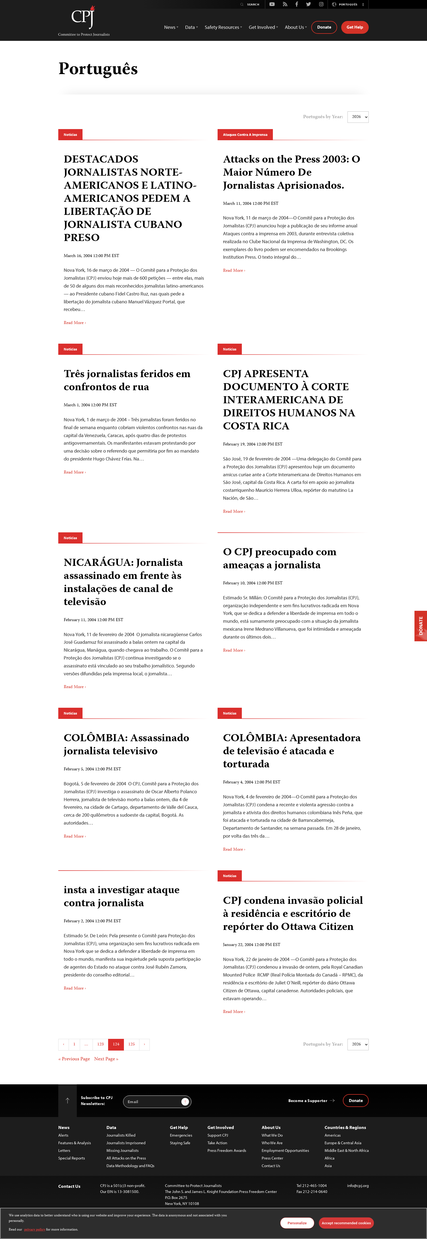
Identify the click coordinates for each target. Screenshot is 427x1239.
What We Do (272, 1135)
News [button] (169, 27)
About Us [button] (294, 27)
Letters (64, 1150)
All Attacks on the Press (126, 1158)
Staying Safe (180, 1142)
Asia (328, 1165)
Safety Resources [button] (222, 27)
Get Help (355, 27)
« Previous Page (74, 1059)
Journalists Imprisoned (125, 1142)
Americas (333, 1135)
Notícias (70, 134)
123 (100, 1044)
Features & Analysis (74, 1142)
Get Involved (221, 1127)
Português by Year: (323, 117)
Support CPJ (218, 1135)
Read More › (75, 323)
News (63, 1127)
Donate (324, 27)
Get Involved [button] (262, 27)
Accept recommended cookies (346, 1223)
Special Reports (71, 1158)
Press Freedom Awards (227, 1150)
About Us (271, 1127)
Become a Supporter (307, 1100)
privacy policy (34, 1230)
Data (111, 1127)
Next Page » (106, 1059)
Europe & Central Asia (343, 1142)
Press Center (272, 1158)
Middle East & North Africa (347, 1150)
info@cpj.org (358, 1185)
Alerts (63, 1135)
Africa (329, 1158)
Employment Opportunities (285, 1150)
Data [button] (190, 27)
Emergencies (181, 1135)
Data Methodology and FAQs (130, 1165)
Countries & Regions (345, 1127)
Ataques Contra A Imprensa (245, 134)
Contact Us (271, 1165)
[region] (213, 1223)
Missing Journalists (122, 1150)
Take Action (217, 1142)
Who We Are (272, 1142)
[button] (363, 4)
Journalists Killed (120, 1135)
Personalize (297, 1223)
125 (131, 1044)
